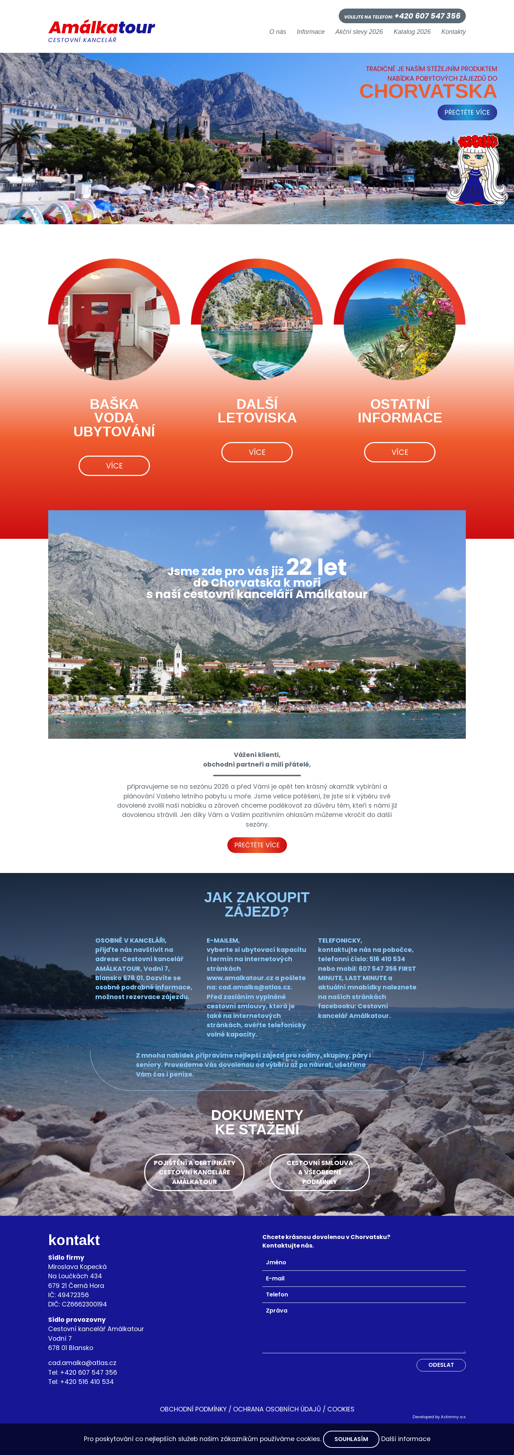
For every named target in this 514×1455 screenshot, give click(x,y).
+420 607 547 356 (427, 16)
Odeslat (441, 1365)
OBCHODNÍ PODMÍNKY (193, 1409)
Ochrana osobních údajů (277, 1409)
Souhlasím (351, 1439)
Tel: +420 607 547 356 (82, 1372)
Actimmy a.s (453, 1417)
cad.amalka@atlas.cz (82, 1363)
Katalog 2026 (412, 32)
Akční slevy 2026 (359, 32)
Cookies (340, 1409)
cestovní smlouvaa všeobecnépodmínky (320, 1172)
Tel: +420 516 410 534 (81, 1382)
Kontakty (454, 32)
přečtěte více (467, 112)
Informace (311, 32)
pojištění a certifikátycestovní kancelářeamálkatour (194, 1172)
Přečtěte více (257, 845)
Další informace (405, 1439)
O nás (277, 32)
